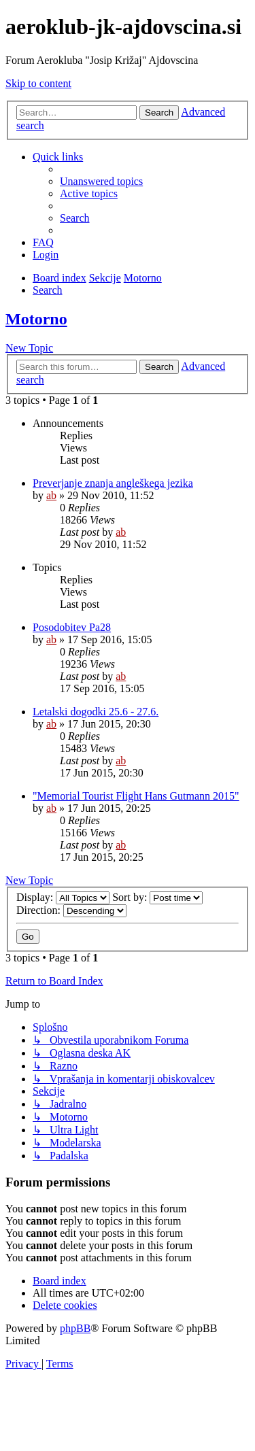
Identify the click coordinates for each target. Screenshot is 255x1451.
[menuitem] (101, 181)
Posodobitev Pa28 (72, 627)
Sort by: (157, 897)
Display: (62, 897)
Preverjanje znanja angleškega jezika (113, 483)
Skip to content (38, 83)
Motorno (36, 319)
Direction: (71, 910)
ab (51, 495)
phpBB (75, 1328)
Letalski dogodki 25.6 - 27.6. (95, 711)
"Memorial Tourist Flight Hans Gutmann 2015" (136, 796)
